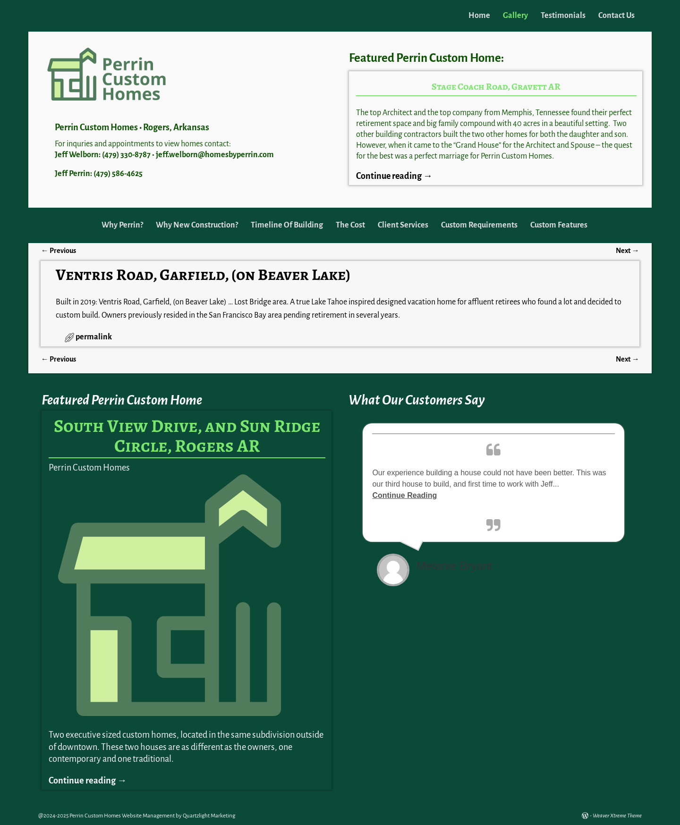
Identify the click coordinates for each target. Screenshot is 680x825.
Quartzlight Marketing (209, 816)
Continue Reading (404, 495)
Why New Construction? (197, 225)
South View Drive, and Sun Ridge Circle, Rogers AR (187, 435)
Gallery (515, 15)
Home (479, 15)
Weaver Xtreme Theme (617, 816)
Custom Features (558, 225)
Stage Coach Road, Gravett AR (496, 86)
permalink (94, 337)
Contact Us (616, 15)
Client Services (403, 225)
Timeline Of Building (287, 225)
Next (627, 250)
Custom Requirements (479, 225)
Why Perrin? (122, 225)
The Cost (350, 225)
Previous (58, 250)
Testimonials (563, 15)
